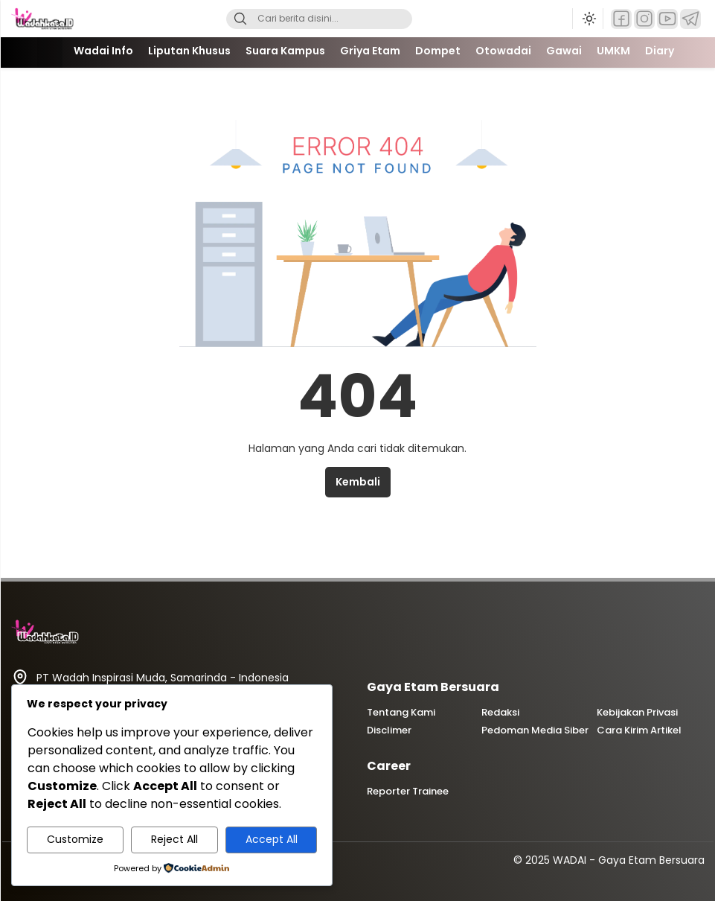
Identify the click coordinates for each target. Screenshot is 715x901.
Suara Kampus (285, 50)
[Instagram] (644, 19)
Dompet (438, 50)
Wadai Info (103, 50)
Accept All (272, 839)
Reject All (174, 839)
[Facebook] (621, 19)
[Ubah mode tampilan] (587, 18)
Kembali (358, 481)
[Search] (240, 19)
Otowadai (503, 50)
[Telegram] (690, 19)
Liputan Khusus (189, 50)
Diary (659, 50)
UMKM (613, 50)
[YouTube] (667, 19)
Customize (75, 839)
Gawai (564, 50)
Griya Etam (370, 50)
